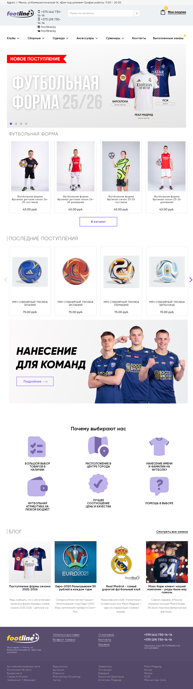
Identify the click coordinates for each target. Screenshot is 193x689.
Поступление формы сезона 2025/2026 (30, 587)
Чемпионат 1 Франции (21, 679)
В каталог (98, 221)
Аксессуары (85, 38)
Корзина (104, 644)
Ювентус (58, 673)
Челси (57, 679)
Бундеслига (14, 673)
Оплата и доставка (66, 634)
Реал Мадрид (152, 666)
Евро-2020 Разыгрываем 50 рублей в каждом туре (75, 587)
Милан (148, 673)
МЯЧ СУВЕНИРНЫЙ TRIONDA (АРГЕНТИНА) (167, 303)
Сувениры (113, 38)
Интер (148, 669)
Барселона (60, 666)
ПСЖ (147, 676)
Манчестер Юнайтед (66, 676)
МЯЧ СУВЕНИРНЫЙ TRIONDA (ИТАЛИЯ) (30, 303)
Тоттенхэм (105, 669)
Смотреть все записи (172, 531)
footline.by (47, 27)
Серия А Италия (17, 676)
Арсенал (58, 669)
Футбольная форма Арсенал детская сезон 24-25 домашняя (75, 199)
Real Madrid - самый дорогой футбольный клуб (121, 587)
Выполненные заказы (168, 38)
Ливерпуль (105, 666)
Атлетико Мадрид (109, 679)
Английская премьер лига (23, 666)
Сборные (34, 38)
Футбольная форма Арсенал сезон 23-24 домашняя (167, 199)
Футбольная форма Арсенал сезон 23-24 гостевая (121, 199)
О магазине (106, 634)
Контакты (139, 38)
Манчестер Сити (155, 679)
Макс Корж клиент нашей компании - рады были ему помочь (167, 589)
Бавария (103, 673)
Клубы (11, 38)
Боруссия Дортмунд (111, 676)
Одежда (59, 38)
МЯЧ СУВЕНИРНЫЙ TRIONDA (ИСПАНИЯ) (75, 303)
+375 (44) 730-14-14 (49, 13)
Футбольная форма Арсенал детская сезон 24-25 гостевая (30, 199)
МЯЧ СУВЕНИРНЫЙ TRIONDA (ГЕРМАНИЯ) (121, 303)
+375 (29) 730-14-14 (49, 21)
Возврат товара (64, 639)
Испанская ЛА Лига (19, 669)
